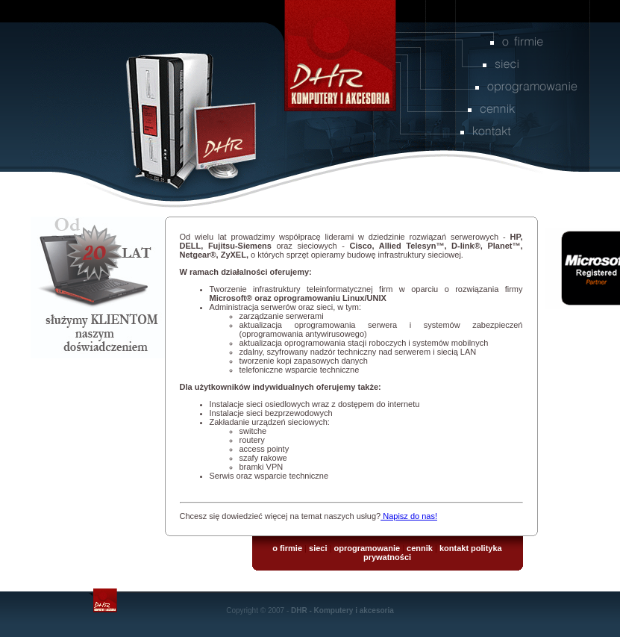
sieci (318, 548)
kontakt (454, 548)
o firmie (287, 548)
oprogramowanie (367, 548)
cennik (420, 548)
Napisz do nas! (409, 516)
